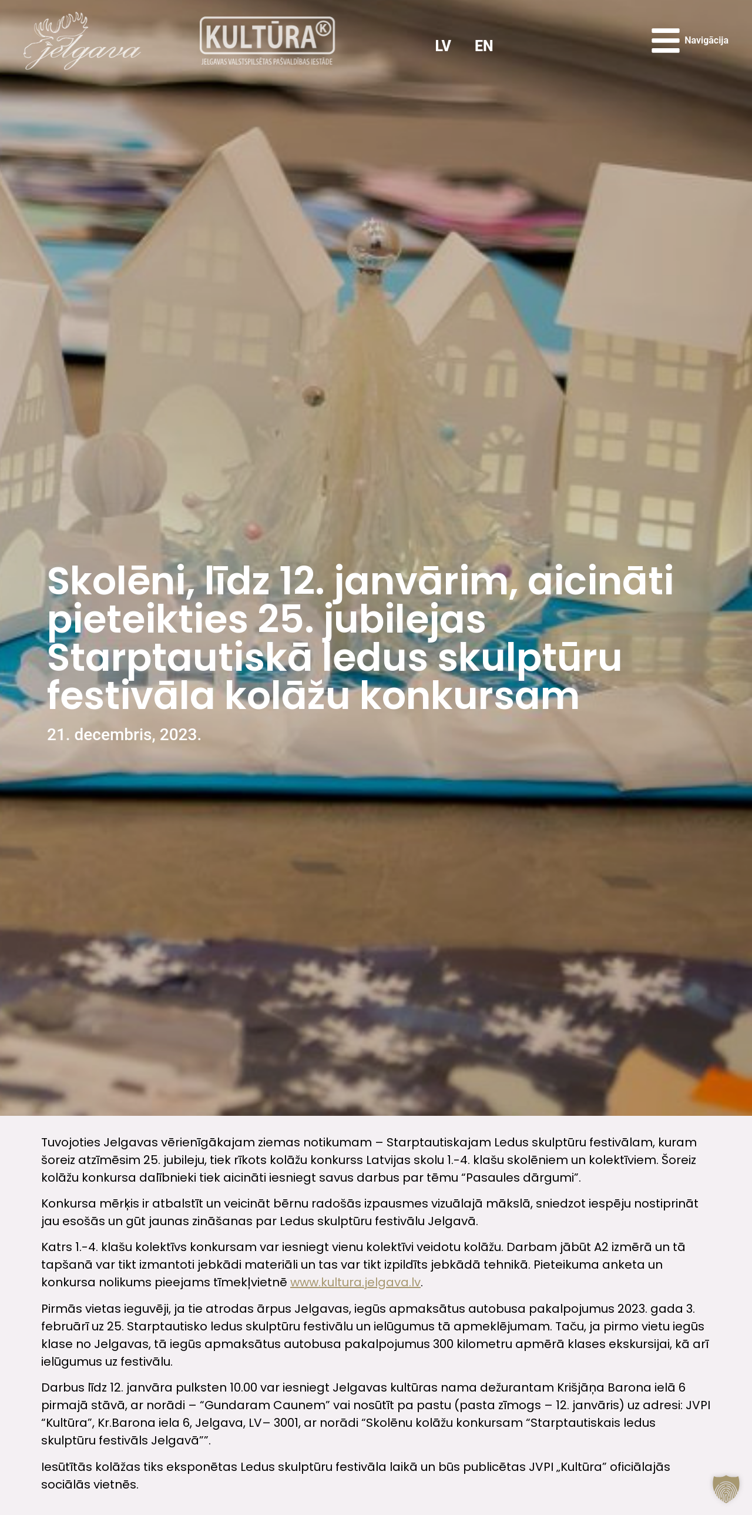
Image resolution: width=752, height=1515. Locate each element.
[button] (726, 1489)
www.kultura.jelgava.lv (355, 1282)
